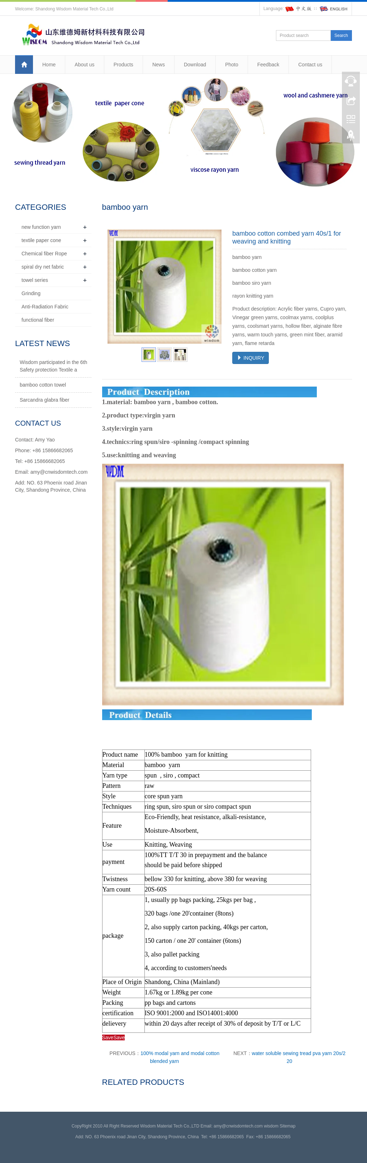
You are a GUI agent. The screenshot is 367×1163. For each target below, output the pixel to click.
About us (84, 64)
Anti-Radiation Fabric (45, 306)
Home (49, 64)
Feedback (268, 64)
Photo (231, 64)
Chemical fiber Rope (44, 253)
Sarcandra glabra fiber (45, 400)
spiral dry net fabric (43, 267)
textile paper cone (41, 240)
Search (341, 35)
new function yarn (41, 227)
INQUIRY (250, 358)
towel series (35, 280)
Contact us (310, 64)
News (158, 64)
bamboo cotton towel (43, 385)
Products (123, 64)
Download (195, 64)
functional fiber (38, 320)
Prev (117, 287)
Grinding (31, 293)
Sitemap (287, 1126)
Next (212, 287)
